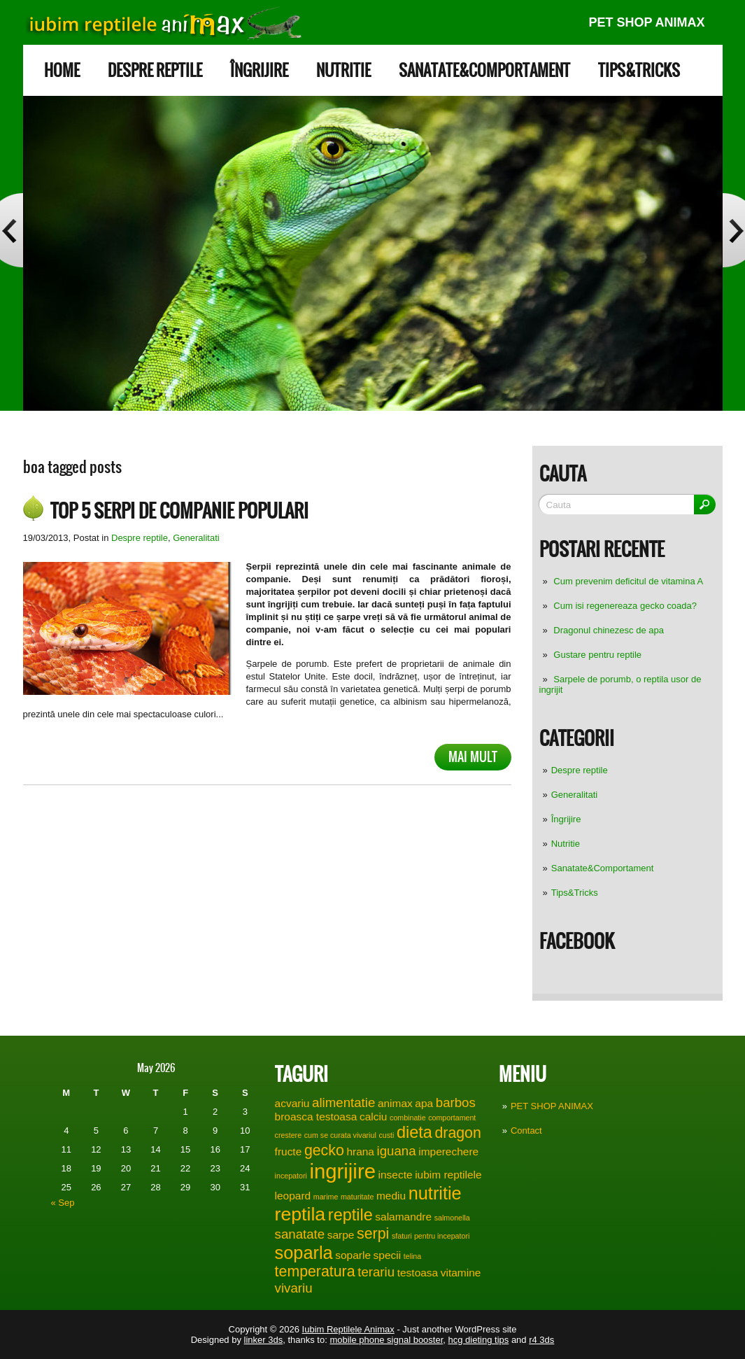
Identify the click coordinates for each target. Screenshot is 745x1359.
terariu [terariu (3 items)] (376, 1272)
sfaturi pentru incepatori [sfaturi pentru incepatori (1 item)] (430, 1236)
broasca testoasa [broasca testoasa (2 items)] (316, 1116)
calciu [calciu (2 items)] (374, 1116)
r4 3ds (541, 1340)
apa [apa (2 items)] (424, 1103)
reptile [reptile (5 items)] (350, 1215)
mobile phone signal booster (386, 1340)
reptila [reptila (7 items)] (300, 1214)
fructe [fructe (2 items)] (288, 1151)
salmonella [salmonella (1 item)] (452, 1217)
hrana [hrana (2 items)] (360, 1151)
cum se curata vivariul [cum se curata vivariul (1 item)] (340, 1135)
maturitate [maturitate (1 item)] (357, 1196)
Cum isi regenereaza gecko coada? (625, 605)
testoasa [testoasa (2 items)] (417, 1273)
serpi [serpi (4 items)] (373, 1233)
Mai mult (472, 756)
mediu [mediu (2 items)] (391, 1196)
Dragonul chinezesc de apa (608, 630)
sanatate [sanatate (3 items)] (300, 1234)
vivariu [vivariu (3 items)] (294, 1288)
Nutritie (343, 70)
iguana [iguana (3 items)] (396, 1150)
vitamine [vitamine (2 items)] (461, 1273)
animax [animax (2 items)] (395, 1103)
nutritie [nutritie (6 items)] (435, 1193)
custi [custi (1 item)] (386, 1135)
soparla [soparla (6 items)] (304, 1252)
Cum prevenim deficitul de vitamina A (628, 581)
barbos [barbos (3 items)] (456, 1102)
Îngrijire (259, 70)
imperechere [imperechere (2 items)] (448, 1151)
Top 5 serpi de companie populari (179, 511)
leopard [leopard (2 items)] (293, 1196)
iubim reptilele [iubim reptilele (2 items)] (448, 1175)
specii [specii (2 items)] (388, 1255)
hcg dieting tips (478, 1340)
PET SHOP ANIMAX (646, 22)
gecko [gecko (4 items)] (324, 1150)
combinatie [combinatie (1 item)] (408, 1117)
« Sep (63, 1202)
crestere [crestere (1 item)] (288, 1135)
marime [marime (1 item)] (326, 1196)
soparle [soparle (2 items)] (353, 1255)
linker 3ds (263, 1340)
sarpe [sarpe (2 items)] (341, 1235)
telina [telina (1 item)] (412, 1256)
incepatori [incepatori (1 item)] (291, 1175)
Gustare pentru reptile (597, 654)
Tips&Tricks (639, 70)
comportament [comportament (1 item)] (452, 1117)
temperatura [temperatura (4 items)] (315, 1271)
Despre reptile (155, 70)
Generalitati (574, 794)
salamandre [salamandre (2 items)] (403, 1217)
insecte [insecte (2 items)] (395, 1175)
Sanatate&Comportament (484, 70)
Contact (526, 1130)
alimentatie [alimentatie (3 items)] (343, 1102)
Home (62, 70)
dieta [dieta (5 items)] (414, 1132)
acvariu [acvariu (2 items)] (292, 1103)
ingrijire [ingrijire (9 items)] (342, 1171)
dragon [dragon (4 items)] (457, 1133)
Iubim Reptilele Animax (348, 1329)
